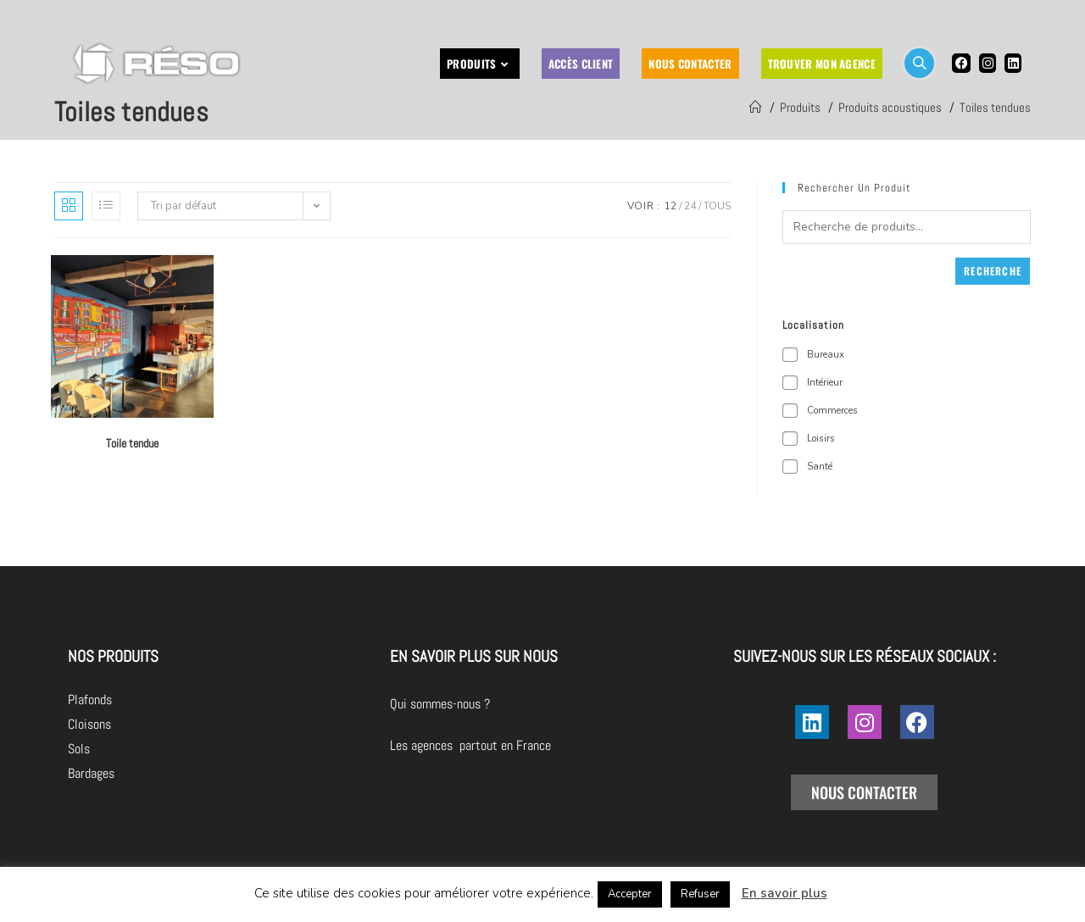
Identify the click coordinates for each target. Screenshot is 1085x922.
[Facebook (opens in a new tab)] (961, 63)
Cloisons (89, 724)
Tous (717, 206)
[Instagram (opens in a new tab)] (987, 63)
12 (670, 206)
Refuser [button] (700, 894)
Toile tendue (132, 443)
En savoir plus (784, 893)
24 (690, 206)
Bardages (91, 773)
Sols (79, 749)
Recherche (992, 271)
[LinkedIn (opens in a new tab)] (1012, 63)
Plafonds (90, 699)
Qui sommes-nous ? (535, 704)
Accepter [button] (630, 894)
